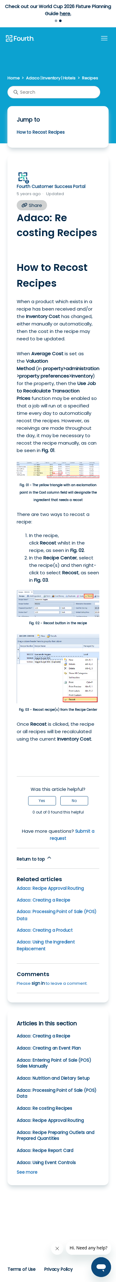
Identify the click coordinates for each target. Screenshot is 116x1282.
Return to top (34, 858)
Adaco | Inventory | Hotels (50, 78)
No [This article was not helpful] (74, 800)
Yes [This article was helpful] (42, 800)
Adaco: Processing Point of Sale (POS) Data (57, 1093)
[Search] (53, 92)
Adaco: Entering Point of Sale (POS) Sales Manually (54, 1063)
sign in (38, 983)
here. (65, 13)
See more (27, 1172)
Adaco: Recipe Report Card (45, 1150)
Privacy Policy (58, 1269)
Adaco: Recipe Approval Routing (50, 888)
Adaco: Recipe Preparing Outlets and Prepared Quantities (55, 1135)
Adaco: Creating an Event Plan (49, 1048)
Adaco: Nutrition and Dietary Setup (53, 1078)
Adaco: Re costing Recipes (44, 1108)
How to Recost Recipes (41, 132)
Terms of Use (21, 1269)
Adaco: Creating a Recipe (43, 900)
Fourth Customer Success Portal (51, 186)
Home (13, 78)
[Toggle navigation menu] (104, 38)
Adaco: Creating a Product (45, 930)
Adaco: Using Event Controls (46, 1162)
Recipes (90, 78)
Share (32, 205)
